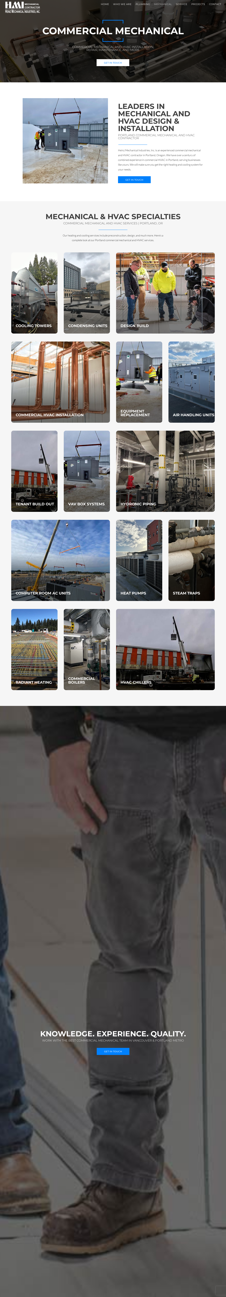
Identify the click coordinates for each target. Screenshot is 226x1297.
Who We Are (122, 4)
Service (181, 4)
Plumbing (143, 4)
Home (105, 4)
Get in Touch (113, 62)
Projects (198, 4)
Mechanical (163, 4)
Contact (215, 4)
